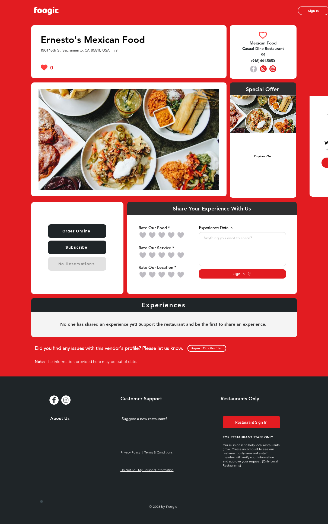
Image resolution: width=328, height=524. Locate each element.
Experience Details (215, 228)
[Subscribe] (77, 247)
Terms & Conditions (158, 452)
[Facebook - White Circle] (54, 400)
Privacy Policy (130, 452)
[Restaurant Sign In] (251, 422)
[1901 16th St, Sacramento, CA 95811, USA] (129, 50)
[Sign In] (242, 274)
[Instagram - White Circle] (66, 400)
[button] (144, 418)
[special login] (41, 501)
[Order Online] (77, 231)
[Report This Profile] (206, 348)
